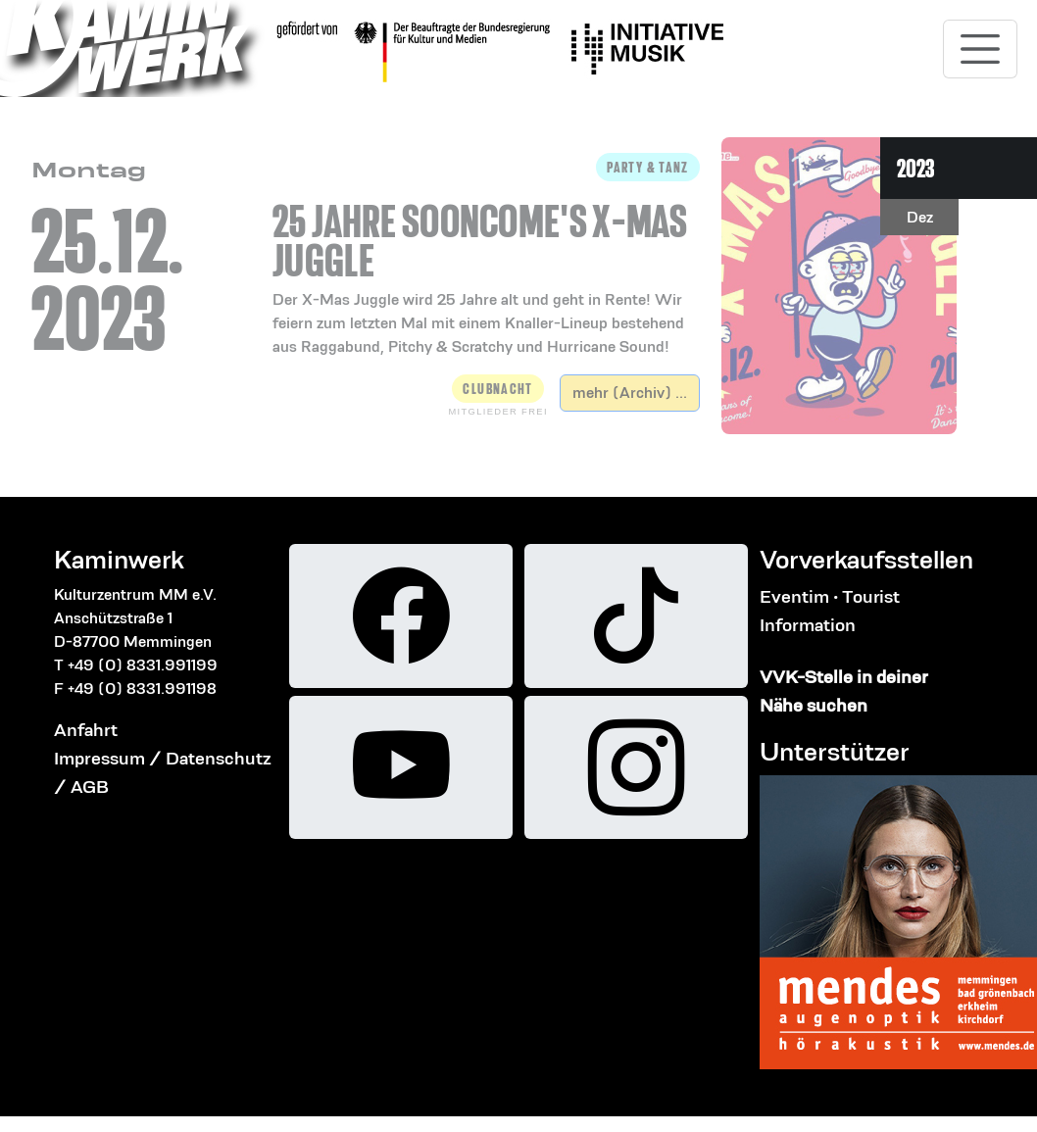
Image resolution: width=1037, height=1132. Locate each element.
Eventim (794, 596)
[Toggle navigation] (980, 49)
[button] (486, 256)
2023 (915, 168)
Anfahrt (86, 729)
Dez (920, 217)
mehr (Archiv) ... (629, 392)
